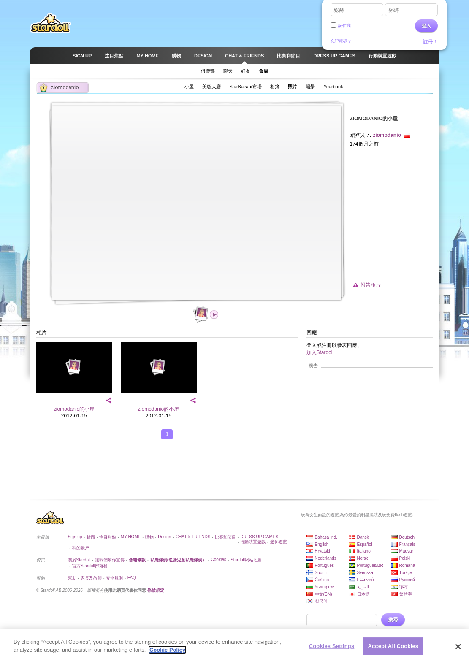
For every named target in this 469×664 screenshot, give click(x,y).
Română (407, 565)
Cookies (218, 559)
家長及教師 (91, 578)
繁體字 (405, 594)
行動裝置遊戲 (253, 541)
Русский (407, 579)
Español (364, 544)
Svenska (365, 572)
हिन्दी (403, 587)
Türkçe (405, 572)
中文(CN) (323, 594)
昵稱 (338, 10)
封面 (91, 537)
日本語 (363, 594)
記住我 (344, 25)
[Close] (458, 646)
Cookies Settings (332, 646)
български (325, 587)
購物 (149, 537)
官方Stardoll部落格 (90, 566)
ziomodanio (387, 135)
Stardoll (50, 23)
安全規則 (114, 578)
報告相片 (371, 285)
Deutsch (407, 537)
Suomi (321, 572)
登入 (426, 25)
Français (407, 544)
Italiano (364, 551)
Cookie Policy (167, 650)
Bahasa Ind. (326, 537)
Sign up (75, 536)
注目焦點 (107, 537)
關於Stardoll (79, 560)
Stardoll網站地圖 (246, 560)
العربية (363, 587)
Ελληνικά (365, 579)
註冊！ (430, 42)
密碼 (393, 10)
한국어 (321, 601)
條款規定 (155, 590)
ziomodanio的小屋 (74, 409)
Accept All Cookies (393, 646)
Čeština (322, 579)
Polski (405, 558)
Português (324, 565)
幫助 (72, 578)
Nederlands (325, 558)
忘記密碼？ (341, 41)
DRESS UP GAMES (259, 536)
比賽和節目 (225, 537)
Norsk (362, 558)
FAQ (131, 577)
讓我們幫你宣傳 (110, 560)
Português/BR (370, 565)
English (322, 544)
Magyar (406, 551)
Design (164, 536)
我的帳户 (80, 547)
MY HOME (131, 536)
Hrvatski (322, 551)
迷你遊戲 (278, 541)
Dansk (363, 537)
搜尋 (393, 620)
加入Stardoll (320, 352)
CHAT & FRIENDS (193, 536)
